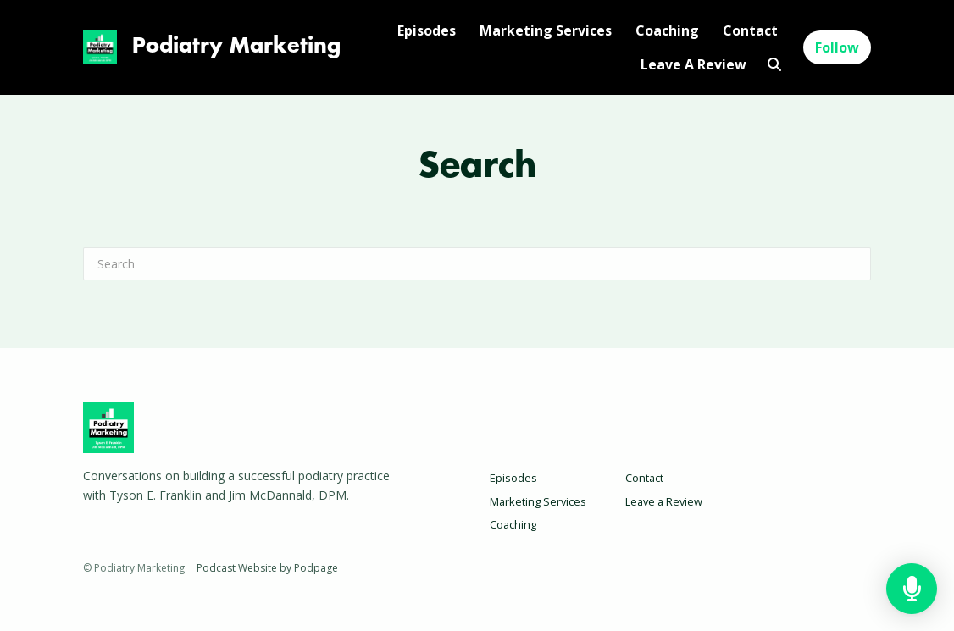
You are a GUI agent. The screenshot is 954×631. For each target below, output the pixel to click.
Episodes (426, 30)
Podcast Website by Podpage (267, 568)
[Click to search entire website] (774, 64)
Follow (837, 47)
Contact (750, 30)
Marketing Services (546, 30)
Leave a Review (693, 64)
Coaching (667, 30)
